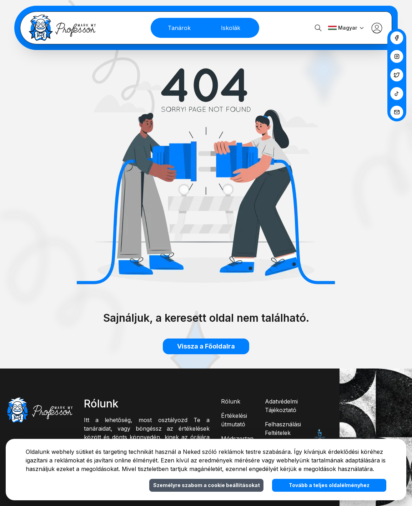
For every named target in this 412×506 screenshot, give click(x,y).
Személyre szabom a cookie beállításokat (206, 485)
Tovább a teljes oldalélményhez (329, 485)
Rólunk (230, 401)
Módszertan (237, 438)
